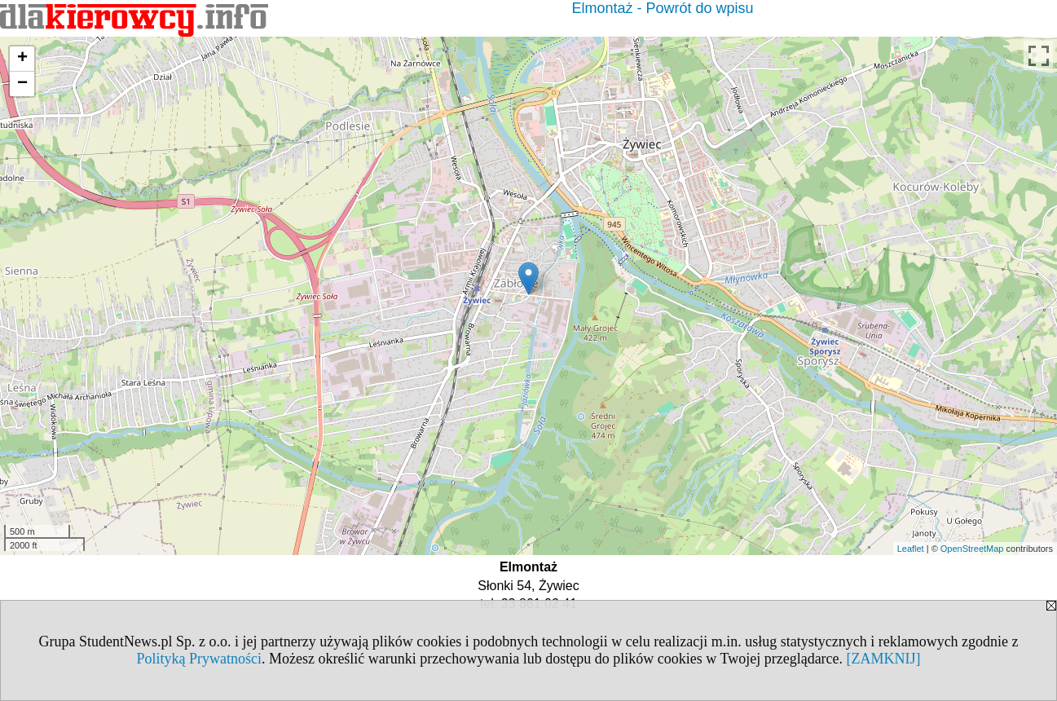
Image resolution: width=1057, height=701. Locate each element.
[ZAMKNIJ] (884, 658)
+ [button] (22, 58)
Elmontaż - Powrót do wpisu (662, 8)
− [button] (22, 84)
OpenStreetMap (972, 548)
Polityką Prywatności (199, 658)
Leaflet (910, 548)
